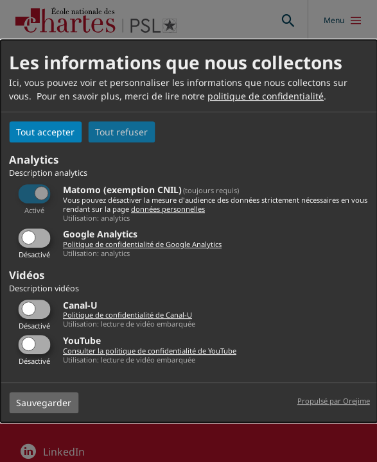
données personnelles (168, 209)
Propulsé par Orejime (333, 401)
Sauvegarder (43, 403)
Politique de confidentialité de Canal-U (127, 315)
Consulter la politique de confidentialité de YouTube (149, 350)
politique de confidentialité (265, 96)
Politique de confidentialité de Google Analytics (142, 244)
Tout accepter (45, 132)
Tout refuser (121, 132)
